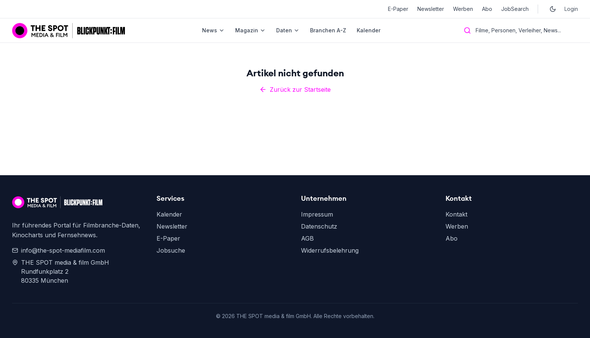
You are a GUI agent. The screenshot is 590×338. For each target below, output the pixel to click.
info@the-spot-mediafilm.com (58, 250)
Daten (288, 30)
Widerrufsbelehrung (330, 250)
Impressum (317, 214)
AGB (307, 238)
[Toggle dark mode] (552, 9)
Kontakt (456, 214)
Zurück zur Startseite (295, 89)
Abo (487, 9)
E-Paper (398, 9)
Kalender (368, 30)
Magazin (250, 30)
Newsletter (430, 9)
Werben (463, 9)
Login (571, 9)
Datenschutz (319, 226)
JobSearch (515, 9)
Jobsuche (171, 250)
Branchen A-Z (328, 30)
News (213, 30)
